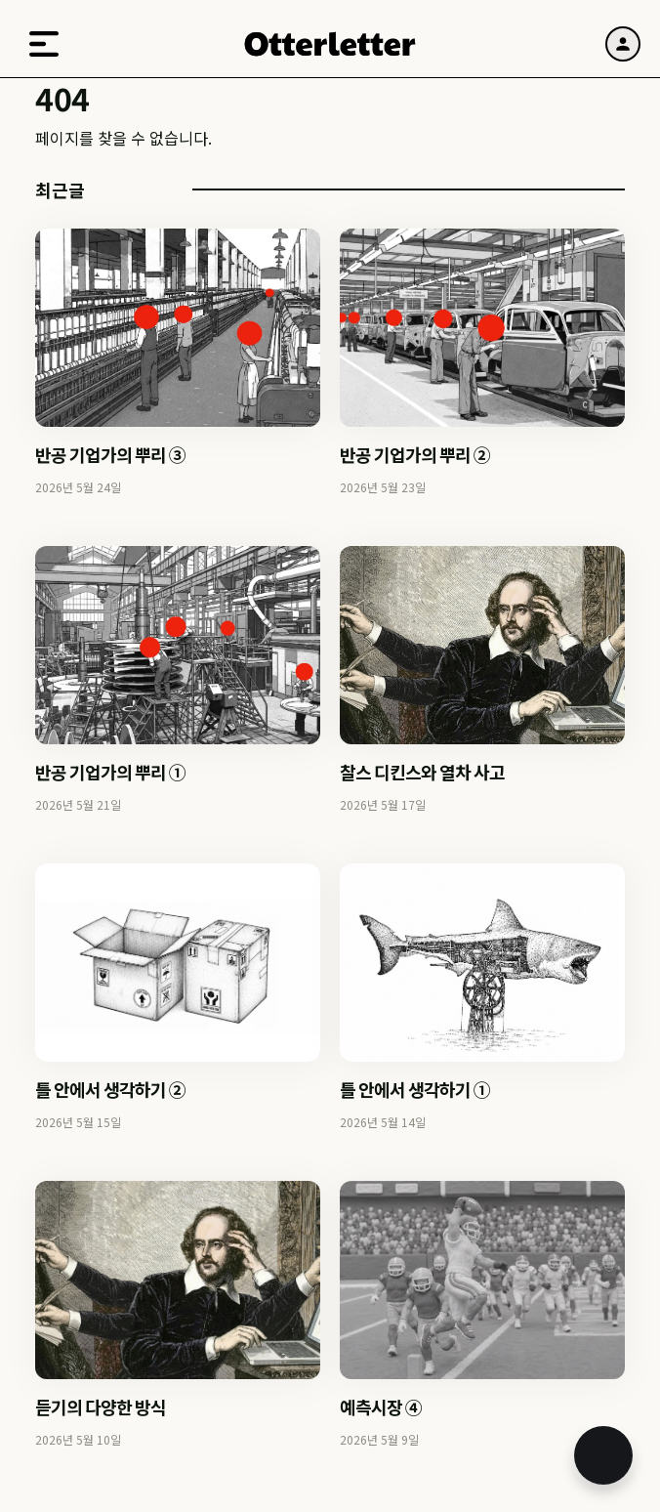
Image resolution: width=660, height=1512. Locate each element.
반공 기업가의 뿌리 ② (415, 454)
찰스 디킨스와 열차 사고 (422, 771)
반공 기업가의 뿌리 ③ (110, 454)
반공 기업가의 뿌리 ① (110, 771)
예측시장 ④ (381, 1406)
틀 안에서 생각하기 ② (110, 1089)
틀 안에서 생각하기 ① (415, 1089)
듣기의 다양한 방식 (100, 1406)
